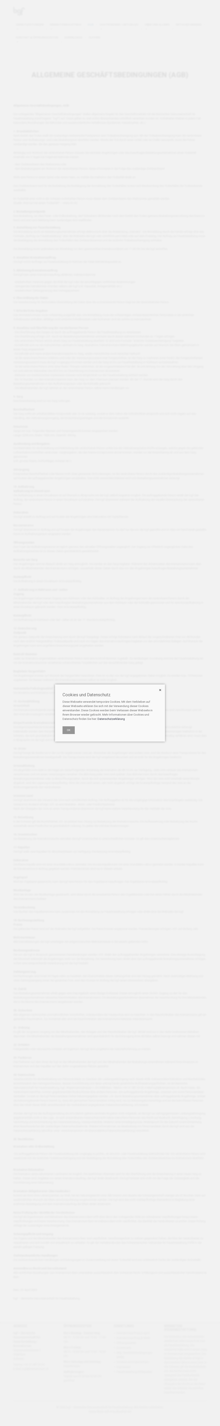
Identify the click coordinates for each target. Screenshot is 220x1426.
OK (68, 730)
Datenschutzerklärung (111, 719)
